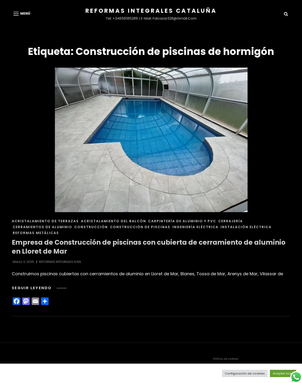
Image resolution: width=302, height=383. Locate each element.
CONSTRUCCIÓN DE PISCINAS (140, 227)
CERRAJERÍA (230, 221)
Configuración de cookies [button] (245, 373)
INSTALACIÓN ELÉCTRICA (246, 227)
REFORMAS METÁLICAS (36, 233)
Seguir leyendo (39, 288)
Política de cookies (225, 359)
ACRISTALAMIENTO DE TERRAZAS (45, 221)
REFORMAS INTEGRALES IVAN (60, 261)
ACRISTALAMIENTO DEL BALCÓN (113, 221)
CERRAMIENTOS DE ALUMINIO (42, 227)
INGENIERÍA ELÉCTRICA (195, 227)
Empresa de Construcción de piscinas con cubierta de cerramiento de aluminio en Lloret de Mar (148, 247)
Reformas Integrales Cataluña (151, 11)
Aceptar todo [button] (283, 373)
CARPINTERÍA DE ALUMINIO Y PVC (182, 221)
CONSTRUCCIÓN (91, 227)
